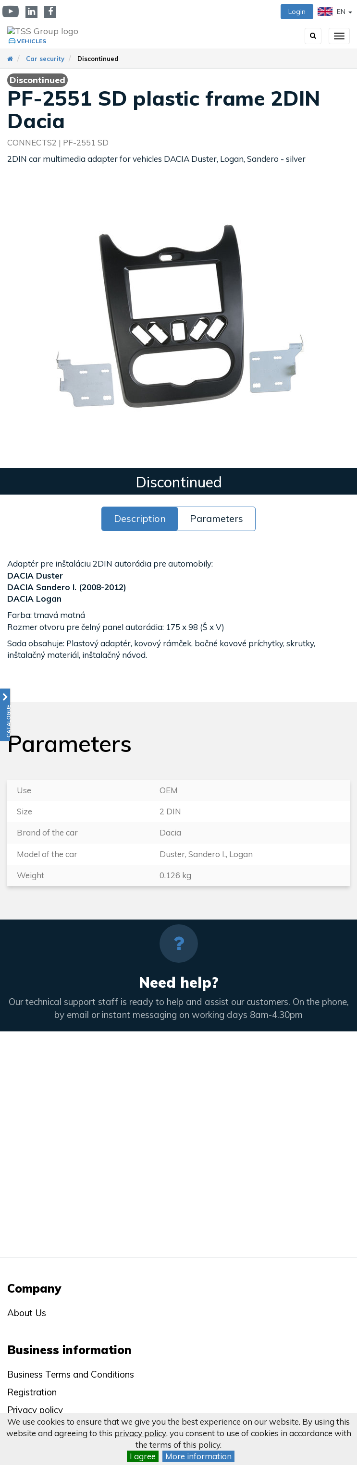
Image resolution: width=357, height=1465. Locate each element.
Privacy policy (35, 1410)
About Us (26, 1313)
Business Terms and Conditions (70, 1374)
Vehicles (31, 41)
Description (140, 518)
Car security (45, 58)
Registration (32, 1392)
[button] (5, 715)
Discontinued (98, 58)
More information (198, 1456)
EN (335, 11)
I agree (143, 1456)
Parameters (216, 518)
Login (297, 11)
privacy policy (140, 1433)
